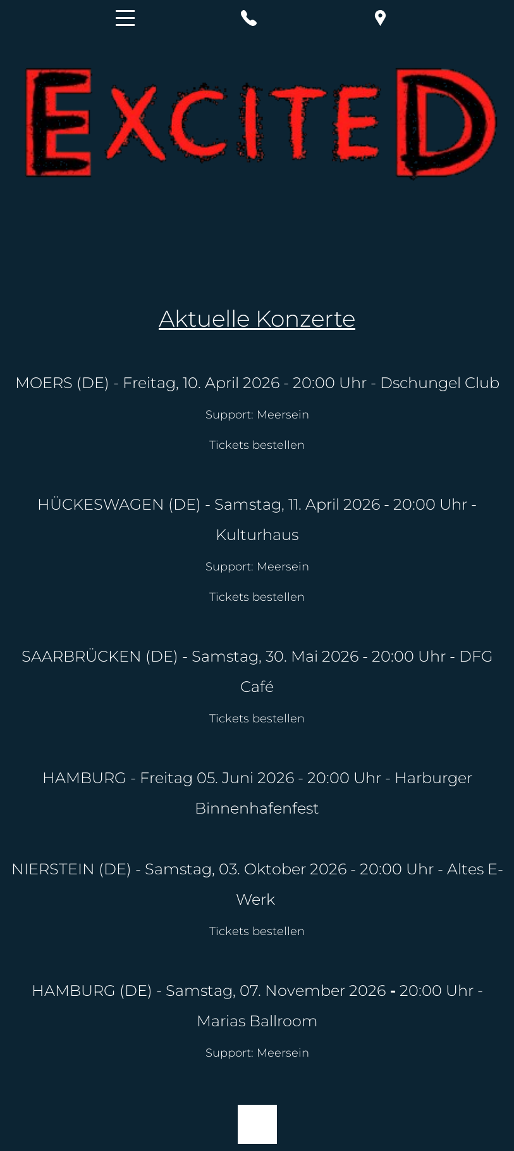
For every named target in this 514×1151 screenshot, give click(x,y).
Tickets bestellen (257, 597)
